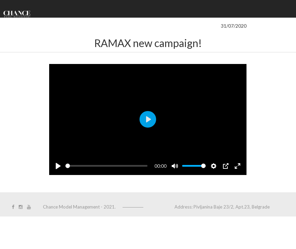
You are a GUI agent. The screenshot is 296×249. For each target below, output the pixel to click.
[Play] (58, 166)
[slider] (106, 166)
